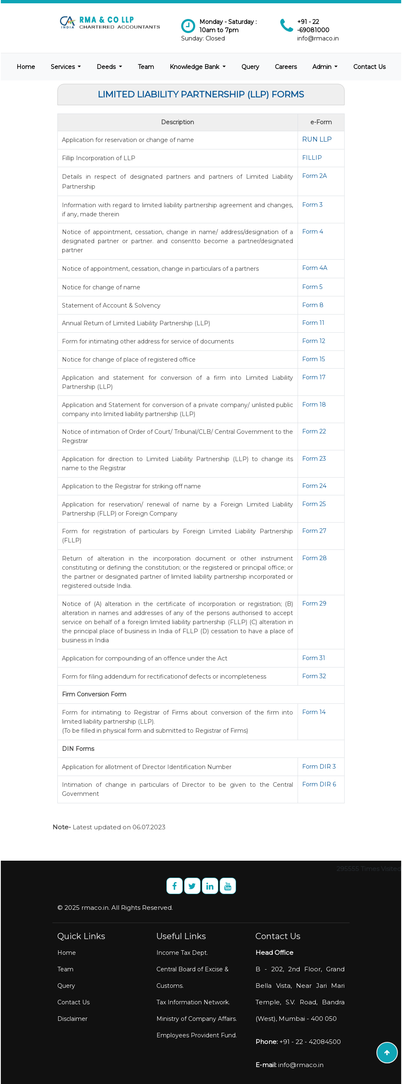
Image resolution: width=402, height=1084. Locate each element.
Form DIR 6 (319, 784)
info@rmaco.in (318, 38)
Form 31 (313, 658)
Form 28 (314, 558)
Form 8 (313, 305)
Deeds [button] (107, 67)
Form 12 (313, 341)
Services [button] (63, 67)
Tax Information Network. (193, 1002)
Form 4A (314, 268)
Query (250, 67)
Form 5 (312, 287)
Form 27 (314, 531)
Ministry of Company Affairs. (196, 1018)
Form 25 (314, 504)
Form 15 (313, 359)
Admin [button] (322, 67)
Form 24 (314, 486)
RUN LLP (317, 139)
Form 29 (314, 603)
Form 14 (314, 712)
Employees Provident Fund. (196, 1035)
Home (26, 67)
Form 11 (313, 323)
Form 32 (314, 676)
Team (146, 67)
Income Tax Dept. (182, 952)
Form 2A (314, 176)
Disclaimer (72, 1018)
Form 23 (314, 458)
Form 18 (314, 404)
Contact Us (369, 67)
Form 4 (312, 231)
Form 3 (312, 204)
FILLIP (312, 157)
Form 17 (314, 377)
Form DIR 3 (319, 766)
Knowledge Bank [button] (195, 67)
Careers (286, 67)
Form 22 (314, 431)
